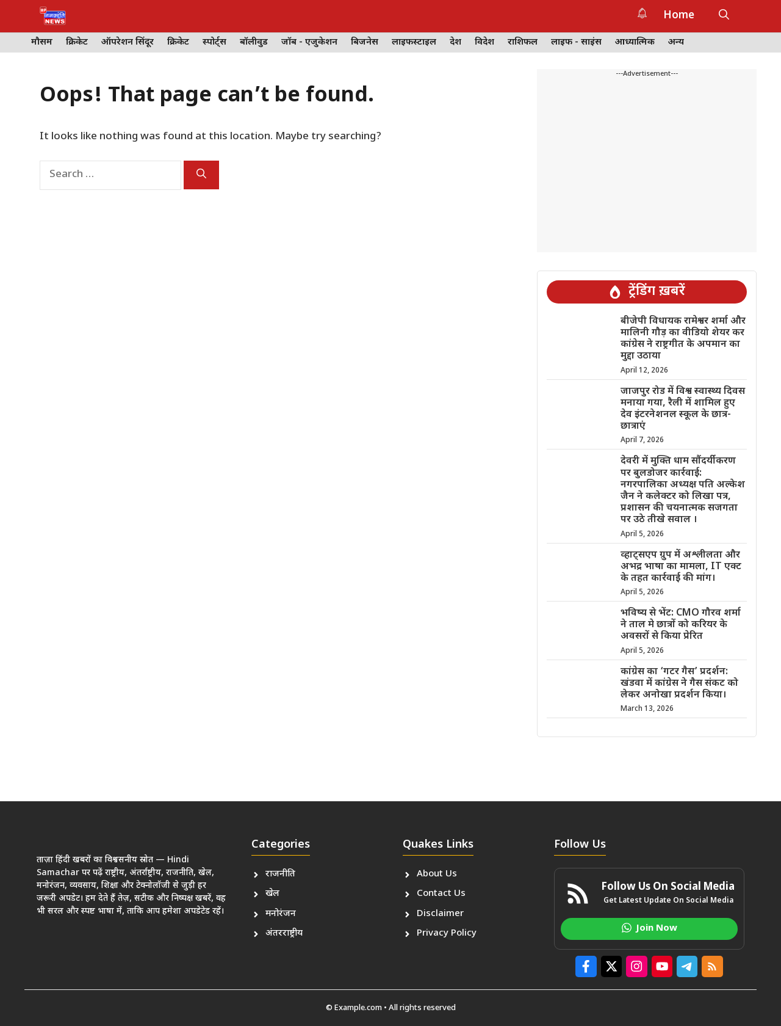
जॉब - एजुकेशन (309, 42)
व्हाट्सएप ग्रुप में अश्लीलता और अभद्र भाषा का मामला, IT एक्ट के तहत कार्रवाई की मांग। (681, 567)
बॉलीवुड (254, 42)
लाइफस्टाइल (414, 42)
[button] (724, 16)
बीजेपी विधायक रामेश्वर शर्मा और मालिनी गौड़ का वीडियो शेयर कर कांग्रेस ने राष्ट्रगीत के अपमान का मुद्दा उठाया (683, 339)
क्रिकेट (77, 42)
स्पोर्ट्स (214, 42)
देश (455, 42)
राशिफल (523, 42)
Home (678, 16)
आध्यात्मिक (635, 42)
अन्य (676, 42)
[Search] (201, 175)
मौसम (41, 42)
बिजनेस (364, 42)
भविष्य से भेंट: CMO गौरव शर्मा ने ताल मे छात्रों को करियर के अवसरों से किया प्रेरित (681, 625)
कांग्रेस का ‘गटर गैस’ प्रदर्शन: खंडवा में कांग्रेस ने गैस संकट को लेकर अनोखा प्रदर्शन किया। (679, 684)
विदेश (484, 42)
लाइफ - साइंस (576, 42)
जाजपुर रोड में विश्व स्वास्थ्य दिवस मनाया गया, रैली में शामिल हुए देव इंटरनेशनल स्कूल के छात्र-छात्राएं (683, 409)
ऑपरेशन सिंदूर (127, 42)
